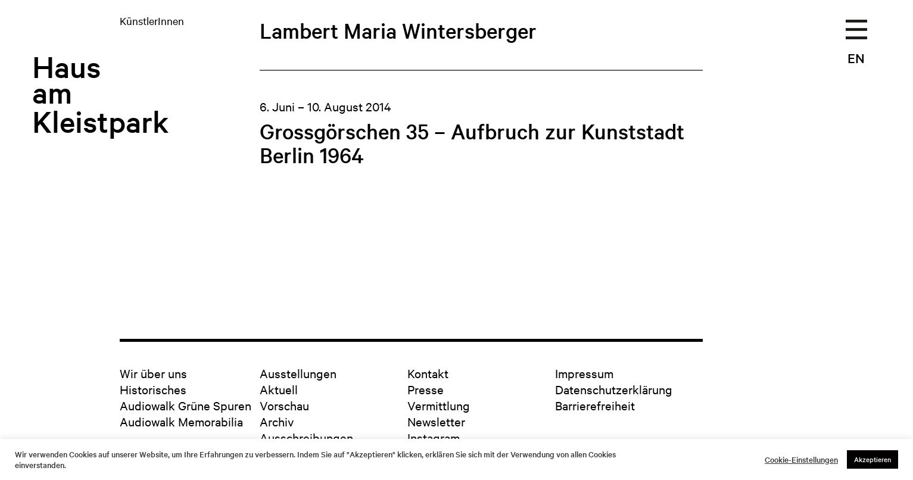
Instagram (433, 437)
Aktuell (279, 389)
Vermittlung (438, 405)
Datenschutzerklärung (613, 389)
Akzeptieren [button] (872, 459)
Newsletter (436, 421)
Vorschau (284, 405)
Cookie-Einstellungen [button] (801, 459)
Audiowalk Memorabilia (181, 421)
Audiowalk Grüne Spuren (185, 405)
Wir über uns (153, 373)
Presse (425, 389)
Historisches (153, 389)
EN (856, 57)
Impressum (584, 373)
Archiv (277, 421)
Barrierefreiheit (595, 405)
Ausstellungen (298, 373)
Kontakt (427, 373)
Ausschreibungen (306, 437)
